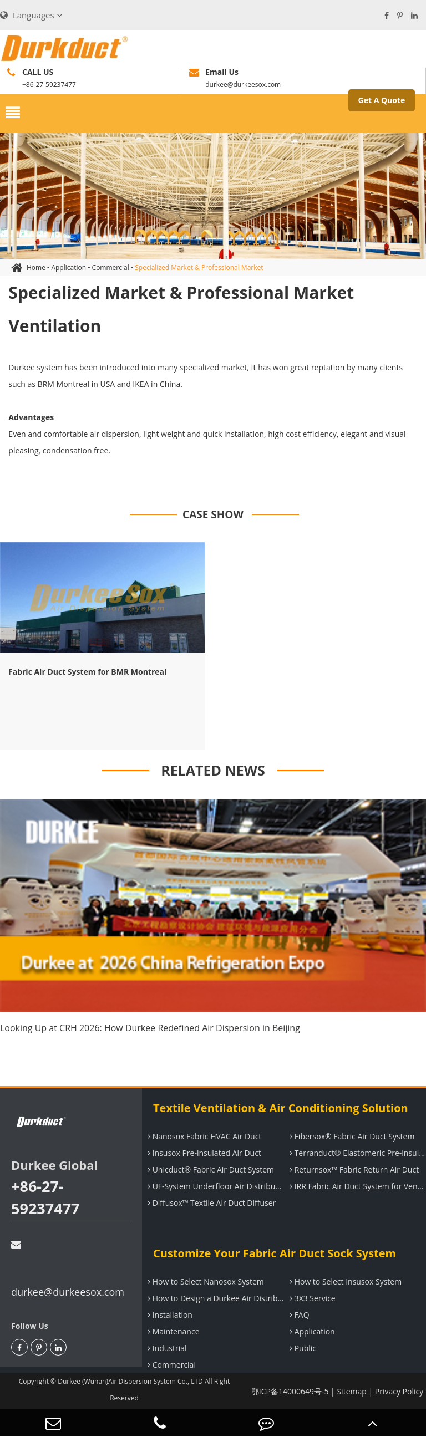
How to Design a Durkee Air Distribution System (214, 1298)
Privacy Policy (399, 1391)
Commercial (110, 267)
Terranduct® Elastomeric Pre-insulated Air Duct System (356, 1153)
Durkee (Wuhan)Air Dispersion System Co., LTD (130, 1381)
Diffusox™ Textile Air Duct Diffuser (210, 1203)
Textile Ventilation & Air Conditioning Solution (280, 1107)
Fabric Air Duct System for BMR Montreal (87, 671)
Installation (168, 1314)
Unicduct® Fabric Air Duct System (209, 1169)
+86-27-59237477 (45, 1197)
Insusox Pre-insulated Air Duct (203, 1153)
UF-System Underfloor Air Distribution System (214, 1186)
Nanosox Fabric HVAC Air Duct (203, 1136)
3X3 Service (311, 1298)
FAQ (298, 1314)
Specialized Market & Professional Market (199, 267)
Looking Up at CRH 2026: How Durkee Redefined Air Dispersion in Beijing (150, 1028)
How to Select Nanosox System (204, 1281)
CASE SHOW (213, 514)
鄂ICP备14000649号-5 (290, 1391)
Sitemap (351, 1391)
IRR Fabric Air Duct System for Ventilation (356, 1186)
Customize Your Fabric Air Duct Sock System (274, 1253)
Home (36, 267)
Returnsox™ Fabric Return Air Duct (353, 1169)
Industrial (166, 1348)
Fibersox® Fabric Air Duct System (350, 1136)
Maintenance (172, 1331)
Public (301, 1348)
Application (68, 267)
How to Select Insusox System (344, 1281)
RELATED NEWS (213, 770)
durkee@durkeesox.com (67, 1269)
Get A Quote (381, 100)
